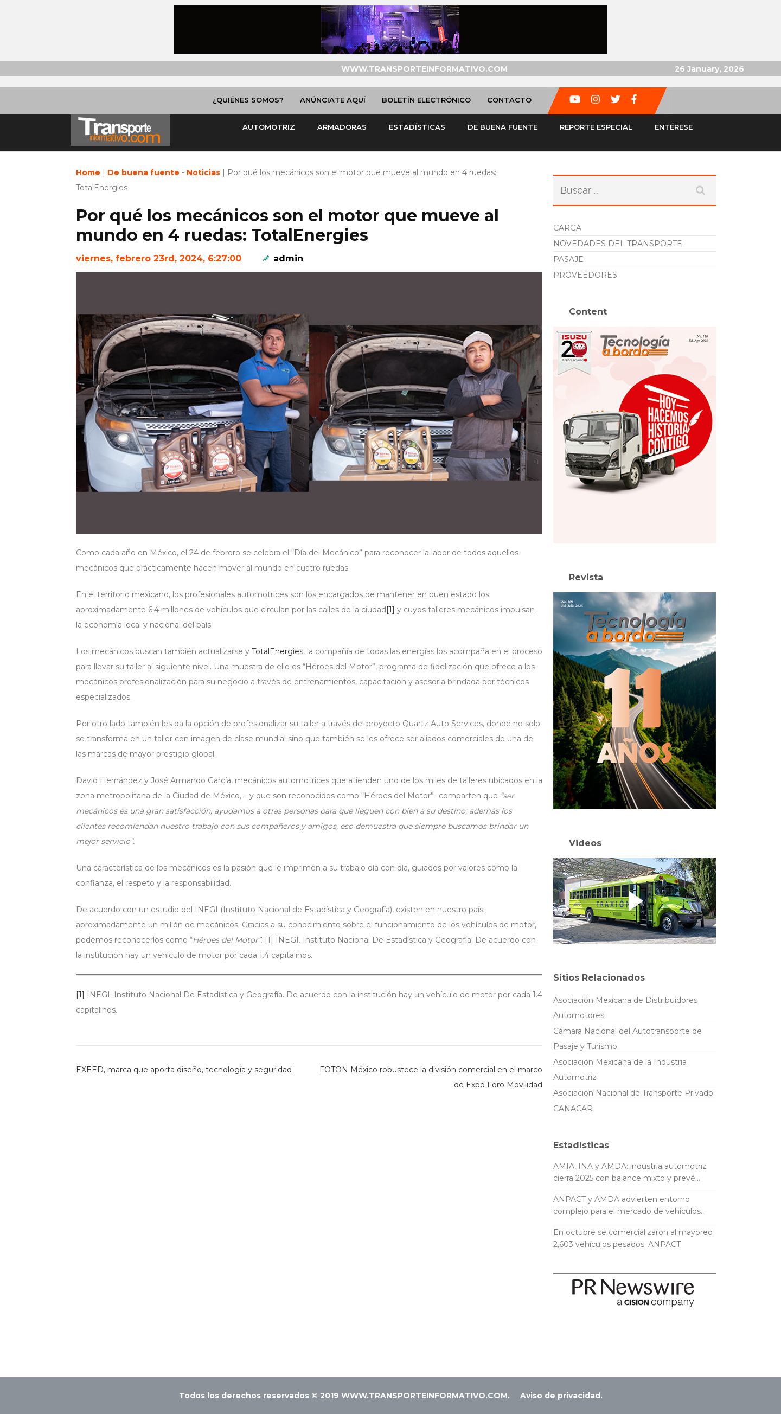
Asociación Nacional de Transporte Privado (633, 1093)
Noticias (203, 172)
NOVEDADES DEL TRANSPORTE (617, 243)
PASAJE (568, 259)
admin (288, 258)
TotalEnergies (277, 651)
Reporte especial (596, 127)
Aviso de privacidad (560, 1395)
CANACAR (573, 1109)
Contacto (509, 99)
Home (88, 172)
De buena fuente (502, 127)
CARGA (567, 228)
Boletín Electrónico (426, 99)
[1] (390, 610)
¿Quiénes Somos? (248, 99)
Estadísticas (417, 127)
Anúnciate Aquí (333, 99)
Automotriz (268, 127)
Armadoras (342, 127)
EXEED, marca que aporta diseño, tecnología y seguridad (184, 1069)
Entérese (674, 127)
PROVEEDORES (585, 275)
